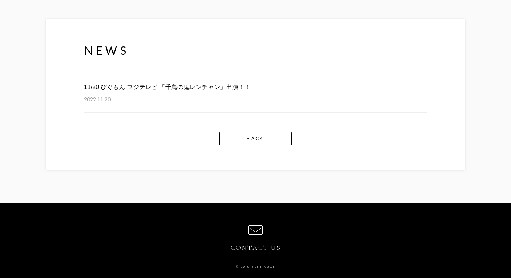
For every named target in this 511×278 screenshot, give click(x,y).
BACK (255, 138)
